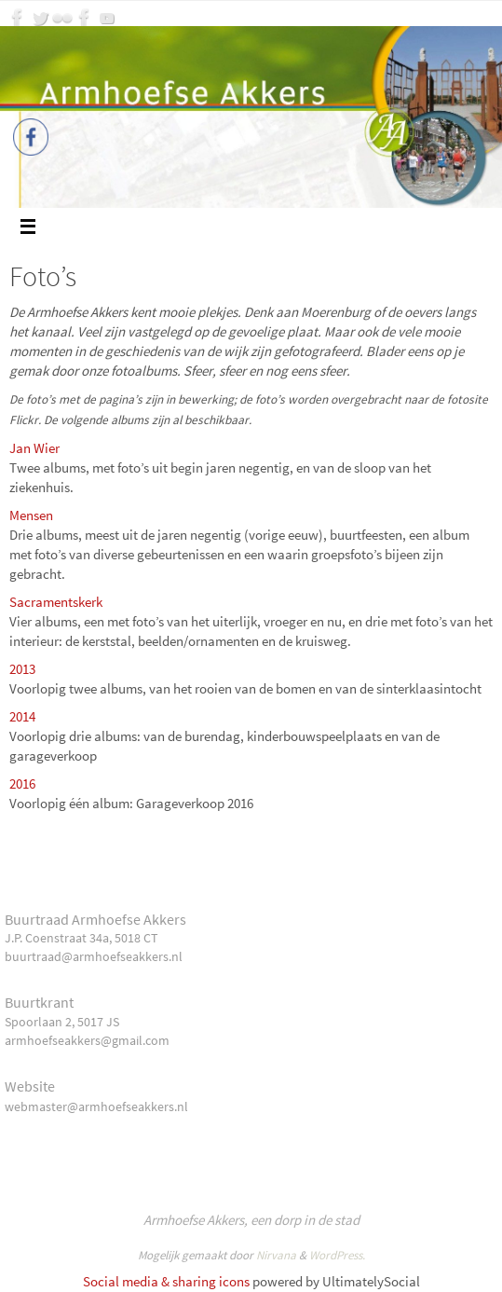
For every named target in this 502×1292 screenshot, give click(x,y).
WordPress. (337, 1255)
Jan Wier (34, 448)
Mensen (32, 515)
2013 (22, 669)
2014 (22, 716)
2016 (22, 783)
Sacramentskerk (55, 602)
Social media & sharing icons (166, 1281)
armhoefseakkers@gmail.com (87, 1040)
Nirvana (276, 1255)
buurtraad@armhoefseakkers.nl (94, 956)
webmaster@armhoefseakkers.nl (96, 1106)
